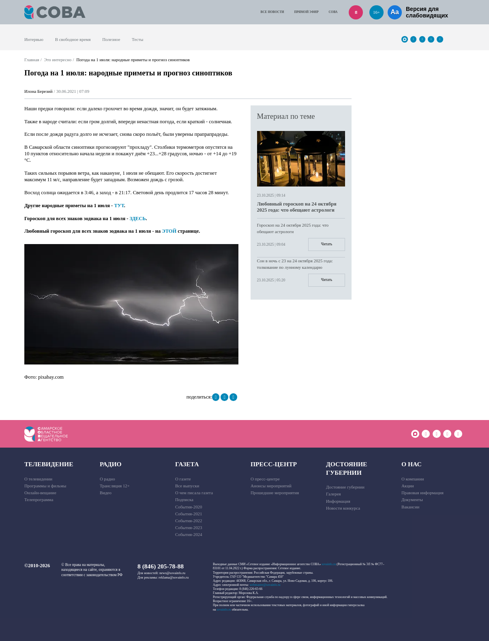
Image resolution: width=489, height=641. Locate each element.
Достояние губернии (346, 468)
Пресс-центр (274, 464)
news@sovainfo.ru (172, 573)
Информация (338, 501)
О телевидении (38, 478)
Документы (412, 499)
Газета (187, 464)
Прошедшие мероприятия (275, 492)
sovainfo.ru (329, 564)
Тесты (137, 39)
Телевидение (48, 464)
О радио (107, 478)
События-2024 (188, 534)
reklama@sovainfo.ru (174, 577)
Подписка (184, 499)
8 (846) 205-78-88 (160, 566)
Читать (326, 244)
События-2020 (188, 506)
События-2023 (188, 527)
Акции (407, 485)
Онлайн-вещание (40, 492)
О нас (411, 464)
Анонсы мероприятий (271, 485)
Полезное (111, 39)
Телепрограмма (38, 499)
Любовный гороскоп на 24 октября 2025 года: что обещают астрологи (297, 207)
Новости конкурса (343, 508)
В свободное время (73, 39)
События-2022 (188, 520)
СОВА (333, 12)
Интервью (33, 39)
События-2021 (188, 513)
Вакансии (410, 506)
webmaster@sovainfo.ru (265, 585)
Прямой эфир (306, 12)
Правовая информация (422, 492)
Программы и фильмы (45, 485)
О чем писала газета (194, 492)
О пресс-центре (265, 478)
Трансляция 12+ (115, 485)
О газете (183, 478)
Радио (111, 464)
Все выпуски (187, 485)
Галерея (333, 493)
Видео (106, 492)
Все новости (272, 12)
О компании (412, 478)
